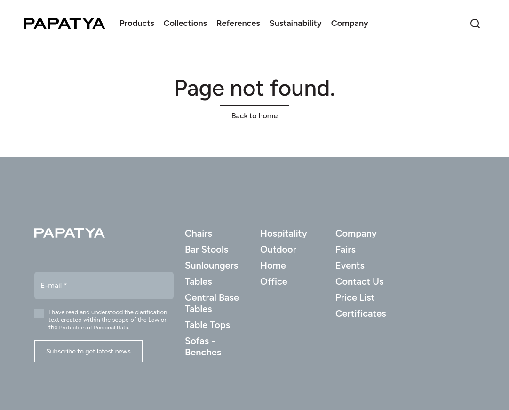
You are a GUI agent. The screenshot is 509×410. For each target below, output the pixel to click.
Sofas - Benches (203, 346)
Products (136, 23)
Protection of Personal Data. (94, 327)
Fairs (345, 249)
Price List (355, 297)
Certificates (360, 313)
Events (350, 265)
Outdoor (278, 249)
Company (349, 23)
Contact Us (359, 281)
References (238, 23)
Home (273, 265)
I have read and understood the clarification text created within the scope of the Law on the (108, 319)
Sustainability (296, 23)
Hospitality (283, 233)
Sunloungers (211, 265)
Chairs (198, 233)
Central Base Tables (212, 303)
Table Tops (207, 324)
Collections (185, 23)
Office (273, 281)
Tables (198, 281)
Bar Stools (206, 249)
